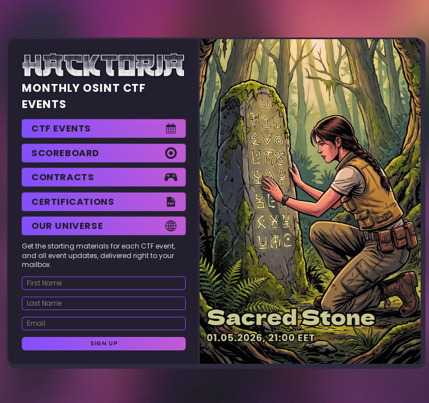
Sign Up (103, 343)
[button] (104, 128)
